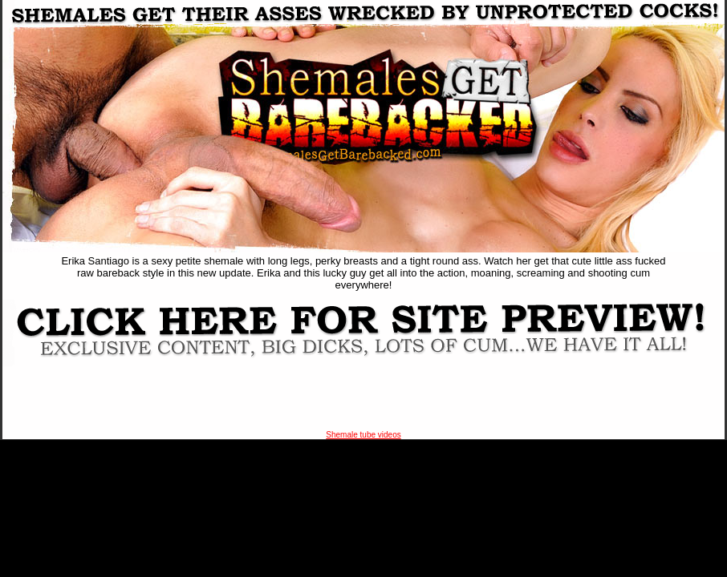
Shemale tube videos (363, 434)
